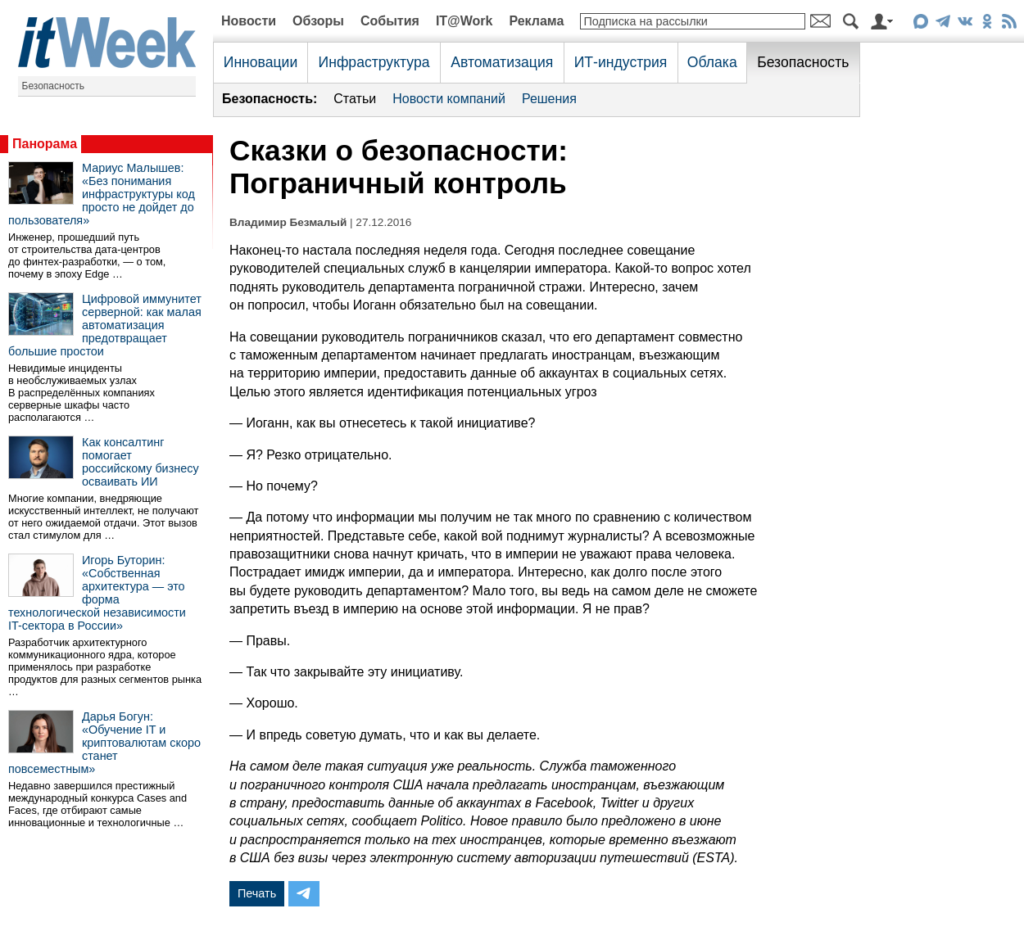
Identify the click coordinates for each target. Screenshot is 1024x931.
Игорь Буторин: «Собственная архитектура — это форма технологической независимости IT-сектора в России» (97, 593)
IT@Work (464, 21)
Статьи (354, 99)
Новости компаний (448, 99)
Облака (712, 62)
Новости (248, 21)
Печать (257, 893)
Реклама (536, 21)
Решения (549, 99)
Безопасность (53, 86)
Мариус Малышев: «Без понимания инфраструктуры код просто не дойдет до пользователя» (101, 194)
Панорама (44, 144)
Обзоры (318, 21)
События (389, 21)
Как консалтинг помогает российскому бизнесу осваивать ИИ (140, 462)
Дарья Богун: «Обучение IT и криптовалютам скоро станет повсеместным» (104, 742)
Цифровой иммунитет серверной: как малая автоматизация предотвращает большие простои (105, 325)
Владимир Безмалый (288, 222)
